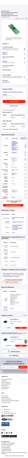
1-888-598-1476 (5, 409)
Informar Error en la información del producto (14, 201)
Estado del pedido (5, 397)
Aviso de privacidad (22, 372)
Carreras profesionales (6, 384)
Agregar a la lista (14, 105)
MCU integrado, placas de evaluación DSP (9, 15)
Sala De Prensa (4, 388)
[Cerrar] (26, 436)
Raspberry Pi (5, 54)
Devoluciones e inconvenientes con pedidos (10, 400)
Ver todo (20, 333)
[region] (14, 446)
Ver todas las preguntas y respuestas (14, 279)
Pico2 (13, 232)
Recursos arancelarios (5, 402)
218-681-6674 (5, 411)
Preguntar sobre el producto (11, 282)
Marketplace (3, 380)
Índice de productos (5, 11)
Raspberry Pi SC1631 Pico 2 (18, 222)
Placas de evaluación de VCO (7, 14)
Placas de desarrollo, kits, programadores (9, 12)
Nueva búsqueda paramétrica (13, 205)
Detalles (21, 327)
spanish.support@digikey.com (8, 413)
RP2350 (13, 197)
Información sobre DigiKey (6, 379)
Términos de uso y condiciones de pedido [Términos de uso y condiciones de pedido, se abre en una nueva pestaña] (10, 450)
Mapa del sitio (4, 385)
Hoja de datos (6, 82)
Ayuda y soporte (4, 395)
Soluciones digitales (5, 387)
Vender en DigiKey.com (6, 382)
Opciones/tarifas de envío (6, 399)
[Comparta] (26, 18)
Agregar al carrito (14, 101)
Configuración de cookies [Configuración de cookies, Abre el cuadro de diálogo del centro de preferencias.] (13, 455)
